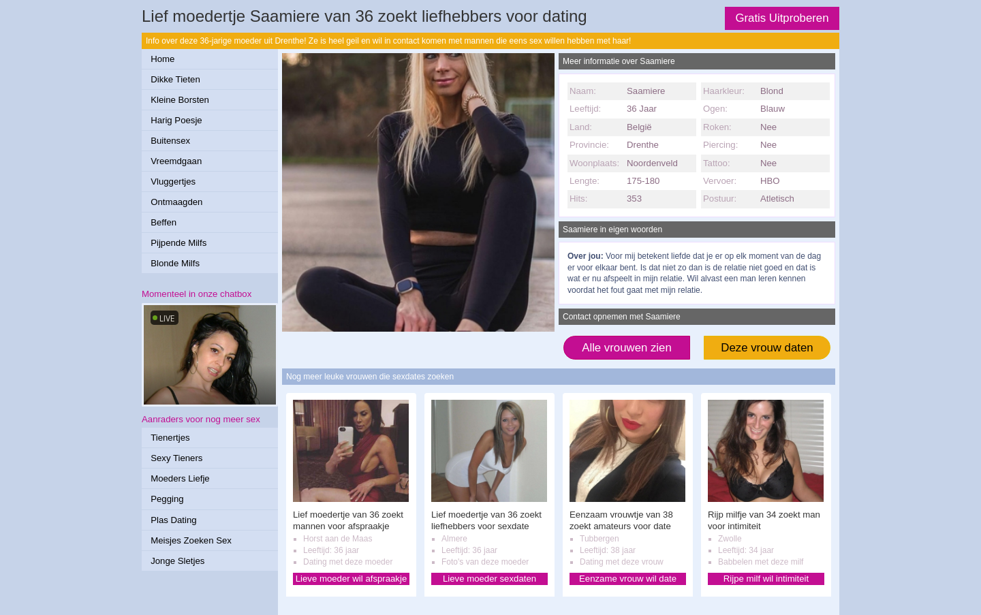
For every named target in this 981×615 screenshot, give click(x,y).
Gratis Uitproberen (781, 18)
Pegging (167, 499)
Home (162, 59)
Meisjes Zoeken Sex (191, 540)
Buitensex (170, 141)
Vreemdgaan (176, 161)
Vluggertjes (173, 181)
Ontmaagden (176, 202)
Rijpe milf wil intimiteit (766, 578)
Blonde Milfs (175, 263)
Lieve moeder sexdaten (489, 578)
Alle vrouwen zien (627, 347)
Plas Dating (173, 520)
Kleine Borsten (180, 100)
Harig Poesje (176, 120)
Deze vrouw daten (767, 347)
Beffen (163, 222)
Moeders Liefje (180, 478)
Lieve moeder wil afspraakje (351, 578)
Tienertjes (170, 437)
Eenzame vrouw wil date (627, 578)
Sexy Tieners (176, 458)
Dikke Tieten (175, 79)
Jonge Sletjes (177, 561)
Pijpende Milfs (178, 243)
